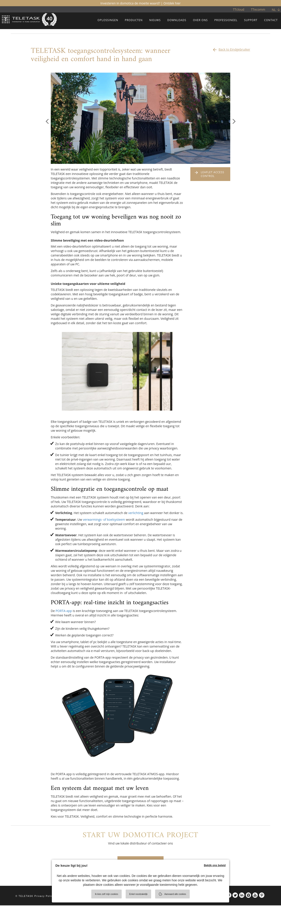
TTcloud (238, 9)
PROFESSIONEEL (225, 20)
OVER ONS (200, 20)
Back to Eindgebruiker (231, 48)
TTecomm (258, 9)
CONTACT (271, 20)
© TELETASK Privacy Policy (35, 897)
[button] (47, 141)
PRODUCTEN (133, 20)
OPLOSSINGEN (108, 20)
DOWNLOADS (176, 20)
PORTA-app (64, 611)
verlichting (135, 513)
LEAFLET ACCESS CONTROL (212, 174)
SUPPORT (251, 20)
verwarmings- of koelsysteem (104, 519)
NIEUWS (155, 20)
